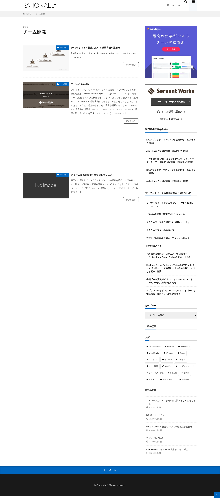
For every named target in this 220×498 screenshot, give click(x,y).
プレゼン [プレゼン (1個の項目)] (168, 368)
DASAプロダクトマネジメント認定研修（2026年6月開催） (170, 173)
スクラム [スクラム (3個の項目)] (181, 361)
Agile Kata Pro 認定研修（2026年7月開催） (167, 152)
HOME (28, 14)
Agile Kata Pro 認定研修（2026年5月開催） (167, 182)
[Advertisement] (81, 148)
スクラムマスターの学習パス (160, 231)
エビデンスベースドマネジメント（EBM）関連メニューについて (170, 206)
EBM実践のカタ (154, 247)
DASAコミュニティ (155, 416)
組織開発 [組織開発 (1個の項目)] (185, 381)
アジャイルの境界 (82, 84)
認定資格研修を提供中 (156, 130)
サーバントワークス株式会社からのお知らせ (168, 194)
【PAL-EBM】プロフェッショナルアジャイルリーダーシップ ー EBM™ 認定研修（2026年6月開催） (170, 162)
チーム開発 (40, 14)
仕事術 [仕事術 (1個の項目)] (186, 374)
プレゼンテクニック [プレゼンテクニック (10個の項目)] (186, 368)
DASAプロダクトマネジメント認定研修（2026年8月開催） (170, 143)
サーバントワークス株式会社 (171, 102)
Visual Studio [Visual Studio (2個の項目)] (154, 354)
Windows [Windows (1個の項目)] (170, 354)
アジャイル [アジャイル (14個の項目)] (153, 361)
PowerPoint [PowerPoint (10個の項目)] (185, 348)
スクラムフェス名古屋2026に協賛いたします (168, 223)
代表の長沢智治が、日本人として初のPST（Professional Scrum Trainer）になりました (168, 257)
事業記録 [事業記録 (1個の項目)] (173, 374)
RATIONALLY (119, 487)
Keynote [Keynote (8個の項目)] (170, 348)
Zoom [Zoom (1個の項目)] (182, 354)
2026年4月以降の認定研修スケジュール (165, 215)
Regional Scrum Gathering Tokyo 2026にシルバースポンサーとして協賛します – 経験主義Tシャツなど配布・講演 (170, 269)
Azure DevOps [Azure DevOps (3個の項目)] (155, 348)
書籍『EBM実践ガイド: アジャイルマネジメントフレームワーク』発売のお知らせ (170, 282)
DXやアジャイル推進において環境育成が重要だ (100, 47)
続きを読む (131, 64)
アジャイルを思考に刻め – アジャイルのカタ (167, 239)
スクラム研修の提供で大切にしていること (97, 174)
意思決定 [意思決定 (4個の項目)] (152, 381)
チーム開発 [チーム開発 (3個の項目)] (153, 368)
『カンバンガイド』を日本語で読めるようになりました (171, 403)
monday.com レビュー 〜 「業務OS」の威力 (167, 451)
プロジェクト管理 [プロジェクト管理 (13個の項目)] (156, 374)
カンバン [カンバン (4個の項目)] (168, 361)
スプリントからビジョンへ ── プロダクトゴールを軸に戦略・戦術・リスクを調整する (170, 294)
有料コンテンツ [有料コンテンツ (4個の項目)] (169, 381)
